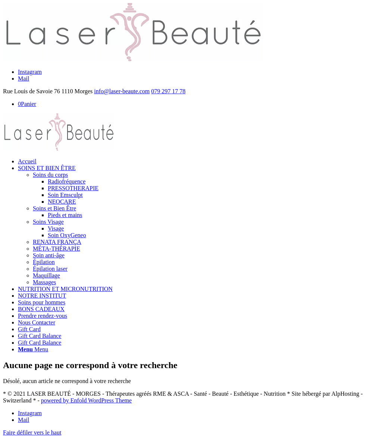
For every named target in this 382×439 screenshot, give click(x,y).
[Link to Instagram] (30, 72)
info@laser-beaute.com (122, 91)
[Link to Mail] (23, 78)
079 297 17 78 (168, 91)
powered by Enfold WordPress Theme (86, 400)
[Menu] (33, 349)
